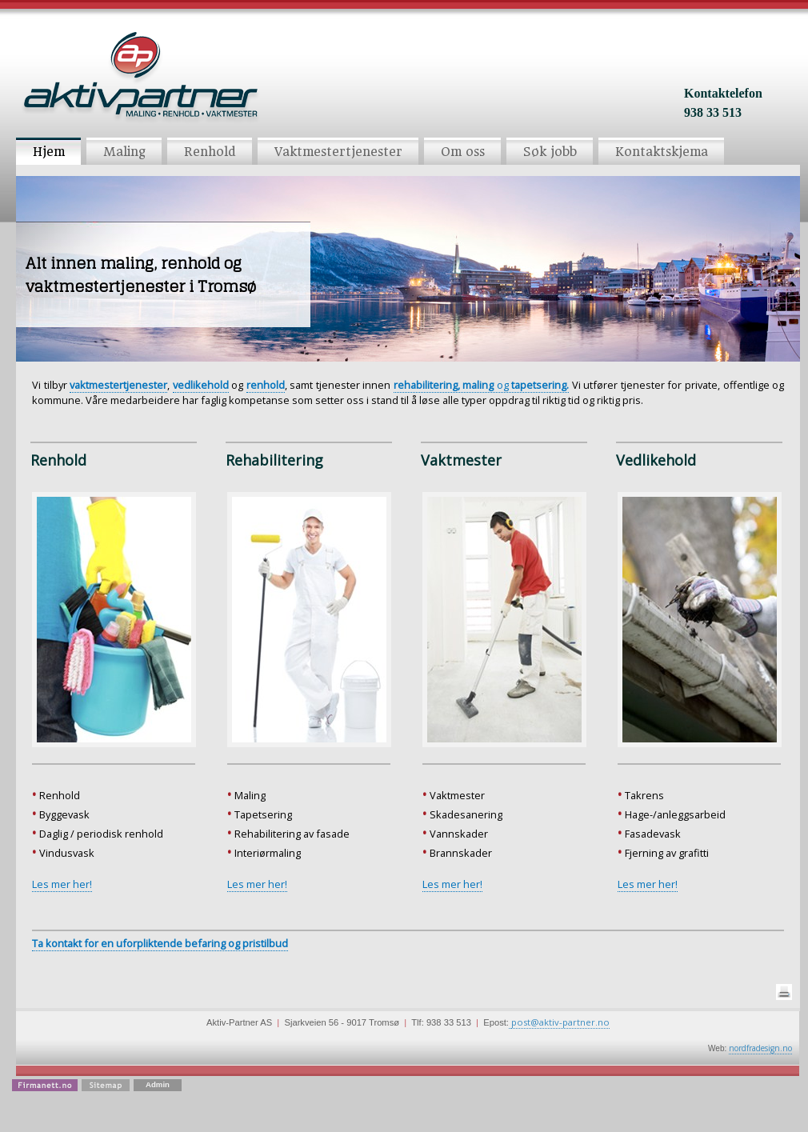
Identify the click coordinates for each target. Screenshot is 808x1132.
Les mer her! (62, 884)
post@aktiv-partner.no (560, 1022)
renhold (265, 385)
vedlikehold (201, 385)
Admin (158, 1084)
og (482, 385)
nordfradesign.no (760, 1048)
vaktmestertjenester (118, 385)
